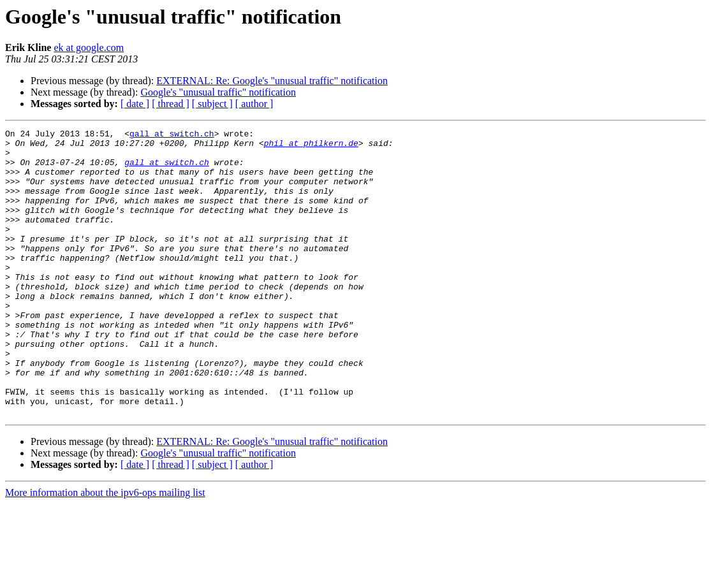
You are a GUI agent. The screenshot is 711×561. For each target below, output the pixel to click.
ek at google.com (89, 47)
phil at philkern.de (311, 146)
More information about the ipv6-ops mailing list (105, 549)
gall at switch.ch (171, 135)
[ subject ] (212, 103)
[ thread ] (170, 103)
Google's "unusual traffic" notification (218, 92)
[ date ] (135, 103)
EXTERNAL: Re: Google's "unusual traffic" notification (272, 80)
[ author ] (254, 103)
